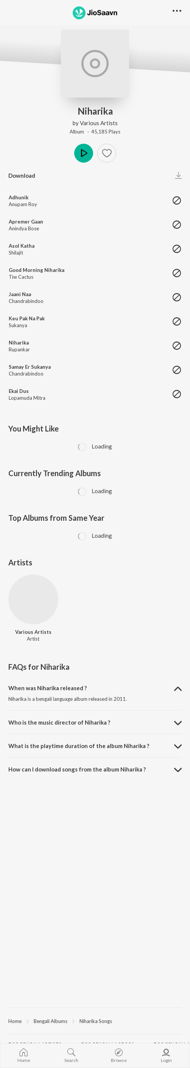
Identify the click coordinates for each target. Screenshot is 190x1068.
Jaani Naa (20, 294)
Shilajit (16, 253)
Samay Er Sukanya (30, 367)
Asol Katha (21, 246)
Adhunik (18, 197)
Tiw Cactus (21, 277)
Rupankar (19, 349)
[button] (106, 153)
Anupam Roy (23, 204)
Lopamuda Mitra (27, 398)
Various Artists (99, 123)
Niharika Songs (95, 1021)
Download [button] (21, 175)
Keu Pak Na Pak (27, 318)
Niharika (19, 343)
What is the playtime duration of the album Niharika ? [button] (78, 745)
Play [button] (83, 153)
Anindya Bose (24, 228)
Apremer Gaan (26, 222)
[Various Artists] (33, 599)
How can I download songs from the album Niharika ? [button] (77, 769)
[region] (95, 1021)
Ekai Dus (19, 391)
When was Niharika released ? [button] (47, 688)
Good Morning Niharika (36, 270)
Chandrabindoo (26, 301)
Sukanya (18, 325)
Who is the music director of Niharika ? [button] (59, 722)
